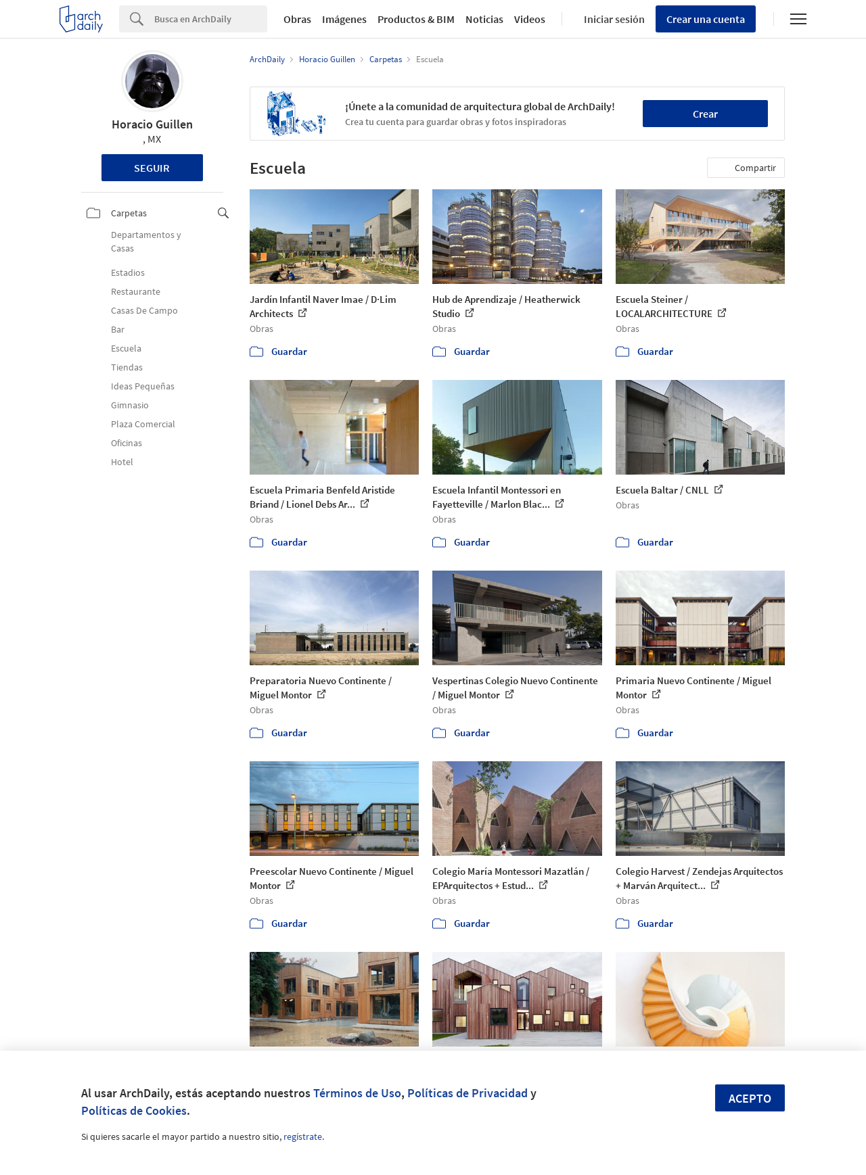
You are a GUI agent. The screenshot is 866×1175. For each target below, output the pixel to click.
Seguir (152, 167)
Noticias (484, 19)
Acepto (750, 1098)
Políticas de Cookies (134, 1110)
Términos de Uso (357, 1093)
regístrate (302, 1136)
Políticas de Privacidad (467, 1093)
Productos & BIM (416, 19)
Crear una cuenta (705, 19)
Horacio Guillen (152, 124)
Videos (529, 19)
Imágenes (344, 19)
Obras (297, 19)
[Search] (210, 18)
